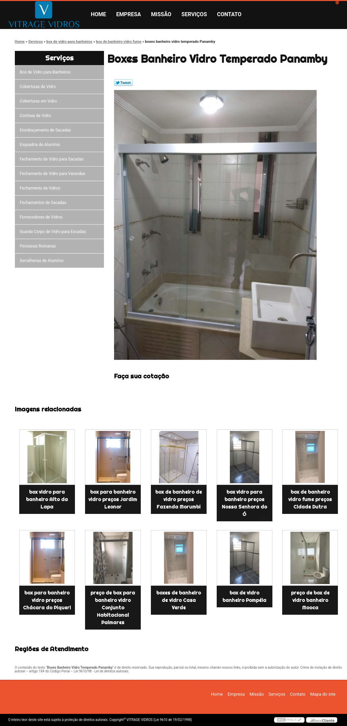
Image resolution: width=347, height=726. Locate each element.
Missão (161, 14)
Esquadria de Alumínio (41, 144)
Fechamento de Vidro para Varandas (53, 173)
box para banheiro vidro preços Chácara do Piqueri (47, 600)
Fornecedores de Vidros (42, 217)
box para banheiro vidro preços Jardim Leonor (112, 499)
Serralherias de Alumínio (43, 260)
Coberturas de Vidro (39, 86)
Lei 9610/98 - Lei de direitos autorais (101, 671)
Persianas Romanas (39, 246)
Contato (229, 14)
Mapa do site (323, 694)
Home (98, 14)
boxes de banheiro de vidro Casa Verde (178, 600)
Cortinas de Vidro (36, 115)
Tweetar (123, 82)
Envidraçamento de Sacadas (46, 130)
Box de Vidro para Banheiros (46, 72)
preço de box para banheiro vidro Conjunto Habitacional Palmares (112, 608)
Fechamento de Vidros (41, 188)
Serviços (194, 14)
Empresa (128, 14)
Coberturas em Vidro (39, 101)
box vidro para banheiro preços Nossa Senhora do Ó (244, 503)
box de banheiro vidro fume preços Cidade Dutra (310, 499)
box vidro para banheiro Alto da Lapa (47, 499)
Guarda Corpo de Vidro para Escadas (54, 231)
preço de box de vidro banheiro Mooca (310, 600)
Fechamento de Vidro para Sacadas (53, 159)
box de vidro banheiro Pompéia (244, 596)
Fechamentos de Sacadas (44, 202)
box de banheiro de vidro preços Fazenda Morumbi (178, 499)
